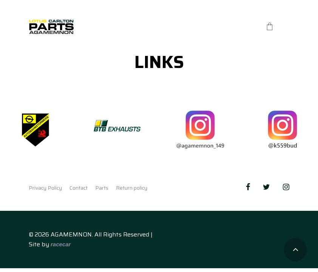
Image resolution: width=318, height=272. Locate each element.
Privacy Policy (45, 188)
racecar (61, 244)
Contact (78, 188)
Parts (101, 188)
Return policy (131, 188)
